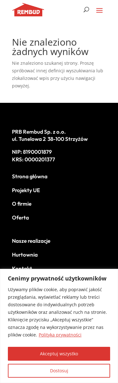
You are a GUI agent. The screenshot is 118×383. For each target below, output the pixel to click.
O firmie (21, 203)
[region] (59, 326)
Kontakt (22, 268)
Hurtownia (25, 254)
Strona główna (30, 176)
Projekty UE (26, 190)
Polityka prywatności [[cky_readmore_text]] (60, 335)
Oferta (20, 217)
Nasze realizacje (31, 240)
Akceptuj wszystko (59, 354)
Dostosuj (59, 371)
